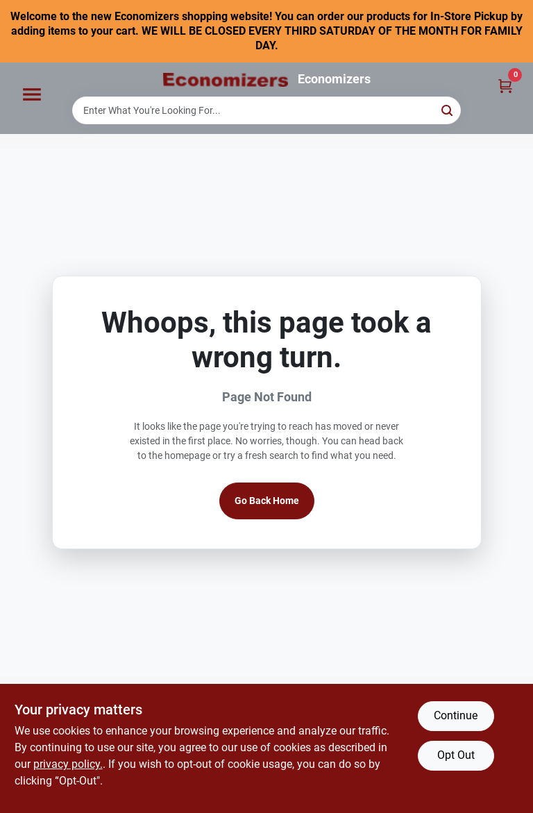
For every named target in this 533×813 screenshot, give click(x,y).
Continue (455, 715)
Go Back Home (267, 500)
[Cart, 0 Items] (505, 85)
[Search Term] (266, 110)
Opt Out (456, 755)
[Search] (448, 109)
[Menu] (32, 95)
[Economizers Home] (225, 80)
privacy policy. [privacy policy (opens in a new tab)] (68, 764)
